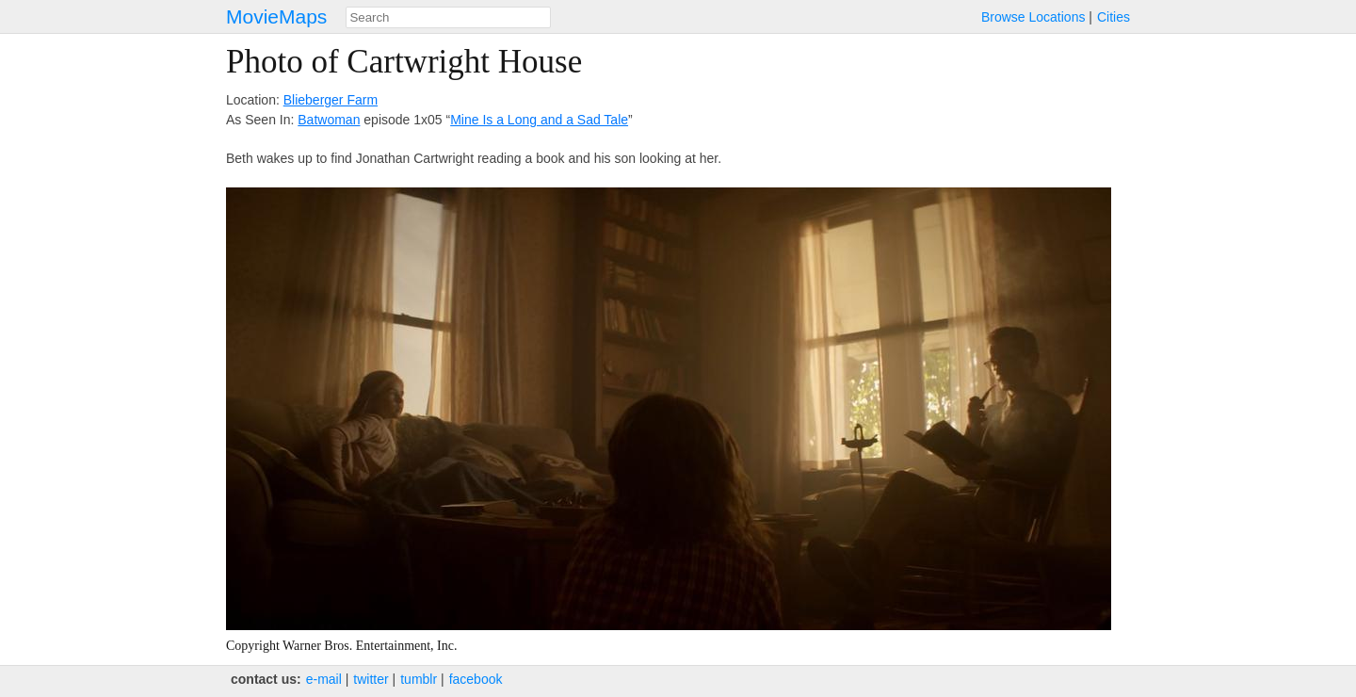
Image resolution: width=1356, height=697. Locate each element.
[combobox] (448, 17)
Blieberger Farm (330, 99)
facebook (476, 679)
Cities (1113, 16)
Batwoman (329, 119)
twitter (370, 679)
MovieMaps (276, 16)
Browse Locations (1033, 16)
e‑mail (324, 679)
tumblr (418, 679)
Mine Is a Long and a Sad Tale (539, 119)
